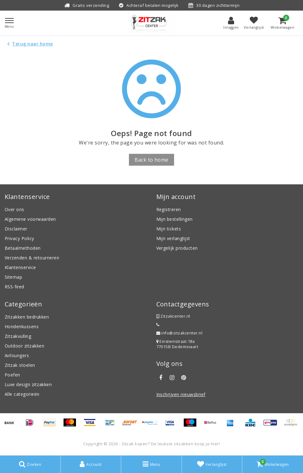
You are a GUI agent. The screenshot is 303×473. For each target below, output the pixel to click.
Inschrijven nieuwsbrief (181, 394)
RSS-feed (14, 287)
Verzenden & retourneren (32, 258)
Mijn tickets (168, 229)
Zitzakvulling (18, 336)
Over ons (14, 209)
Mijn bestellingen (174, 219)
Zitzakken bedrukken (27, 317)
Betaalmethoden (23, 248)
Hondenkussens (22, 326)
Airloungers (17, 355)
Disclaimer (16, 229)
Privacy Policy (19, 238)
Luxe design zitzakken (28, 384)
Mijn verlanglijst (173, 238)
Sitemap (13, 277)
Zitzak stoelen (20, 365)
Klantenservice (20, 267)
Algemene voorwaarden (30, 219)
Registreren (168, 209)
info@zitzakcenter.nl (179, 333)
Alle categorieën (22, 394)
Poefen (12, 375)
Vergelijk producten (177, 248)
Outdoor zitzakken (24, 346)
